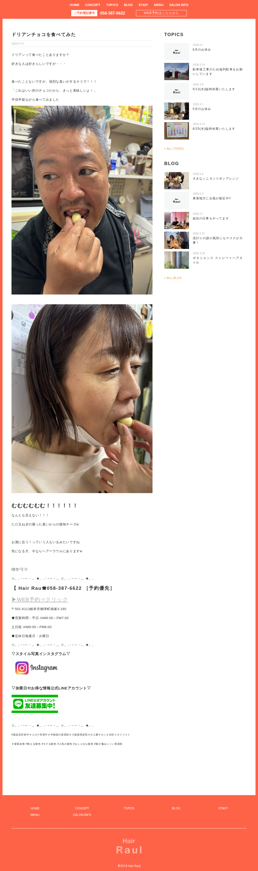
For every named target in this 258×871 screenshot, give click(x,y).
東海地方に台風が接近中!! (212, 198)
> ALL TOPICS (174, 149)
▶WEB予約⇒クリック (40, 599)
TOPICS (112, 5)
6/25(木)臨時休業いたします (214, 128)
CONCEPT (92, 5)
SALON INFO (178, 5)
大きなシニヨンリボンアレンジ (216, 178)
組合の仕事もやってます (211, 218)
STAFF (143, 5)
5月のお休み (202, 109)
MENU (159, 5)
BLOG (128, 5)
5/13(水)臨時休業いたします (214, 89)
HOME (74, 5)
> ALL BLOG (173, 278)
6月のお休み (202, 49)
